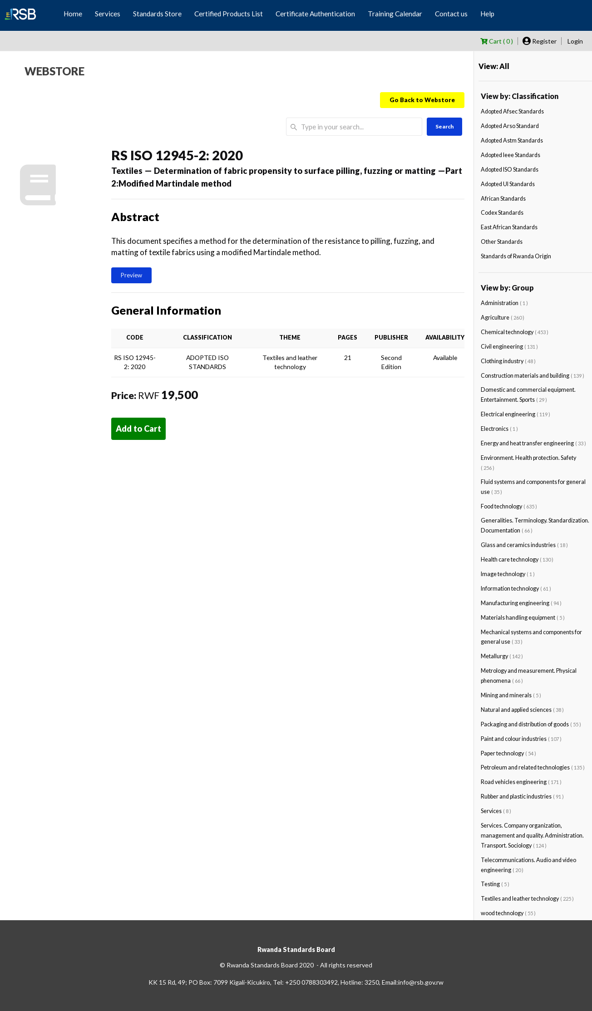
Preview (131, 275)
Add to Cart (138, 429)
